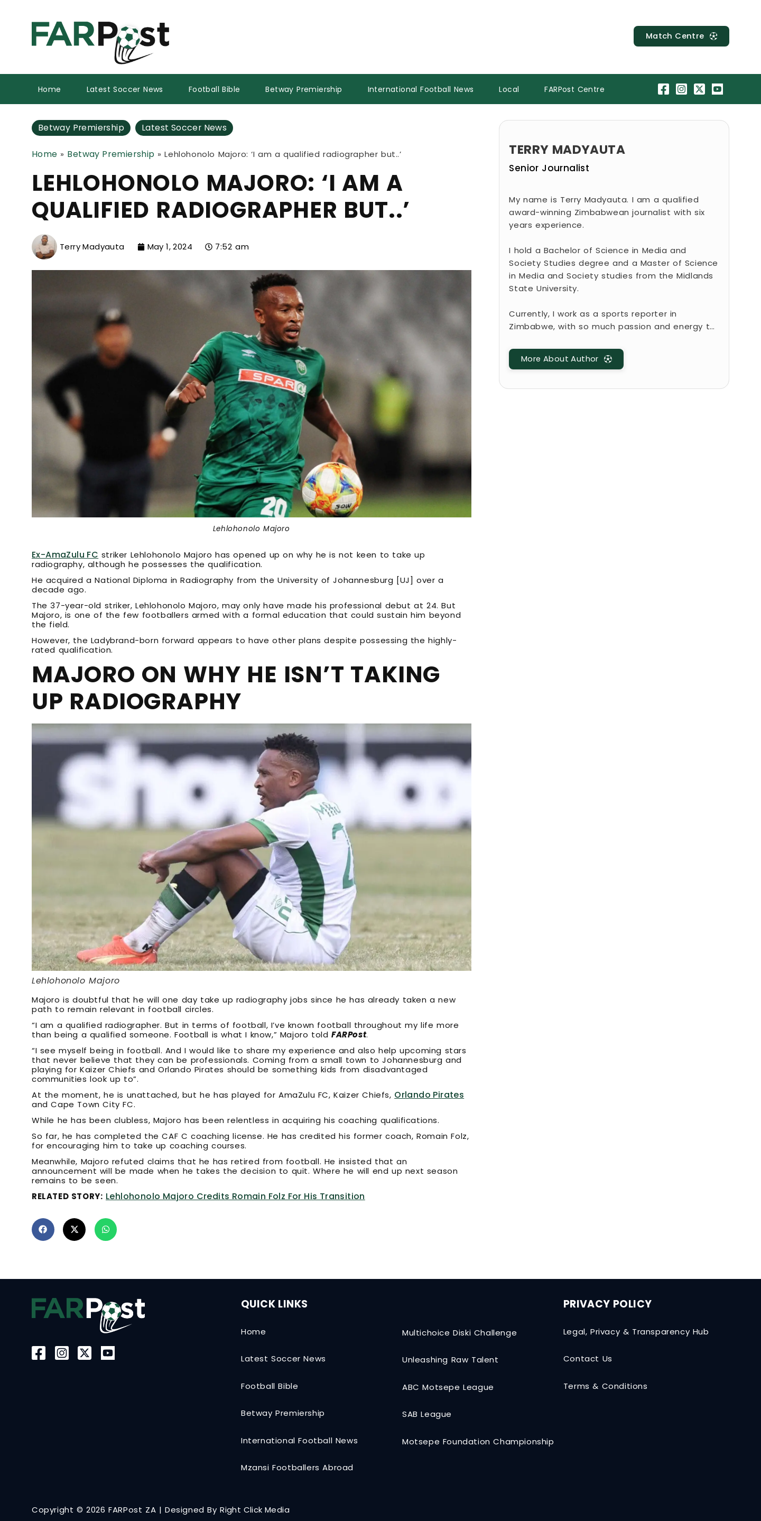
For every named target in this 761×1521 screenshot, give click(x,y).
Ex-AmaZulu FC (65, 555)
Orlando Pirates (429, 1095)
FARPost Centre (574, 89)
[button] (43, 1229)
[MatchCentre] (680, 36)
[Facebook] (664, 89)
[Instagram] (682, 89)
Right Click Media (255, 1510)
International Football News (421, 89)
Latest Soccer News (125, 89)
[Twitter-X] (701, 89)
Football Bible (214, 89)
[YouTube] (719, 89)
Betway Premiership (303, 89)
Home (49, 89)
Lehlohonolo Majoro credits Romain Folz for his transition (235, 1196)
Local (509, 89)
